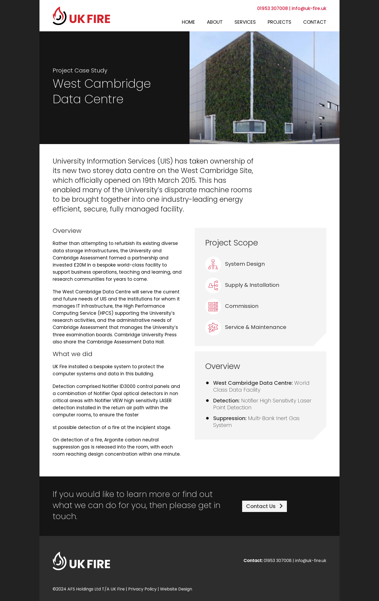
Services (245, 22)
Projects (279, 22)
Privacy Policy (142, 589)
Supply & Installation (242, 285)
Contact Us (264, 506)
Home (188, 22)
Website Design (176, 589)
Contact (314, 22)
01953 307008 (273, 9)
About (215, 22)
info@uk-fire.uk (309, 9)
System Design (235, 264)
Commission (231, 306)
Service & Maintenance (245, 328)
